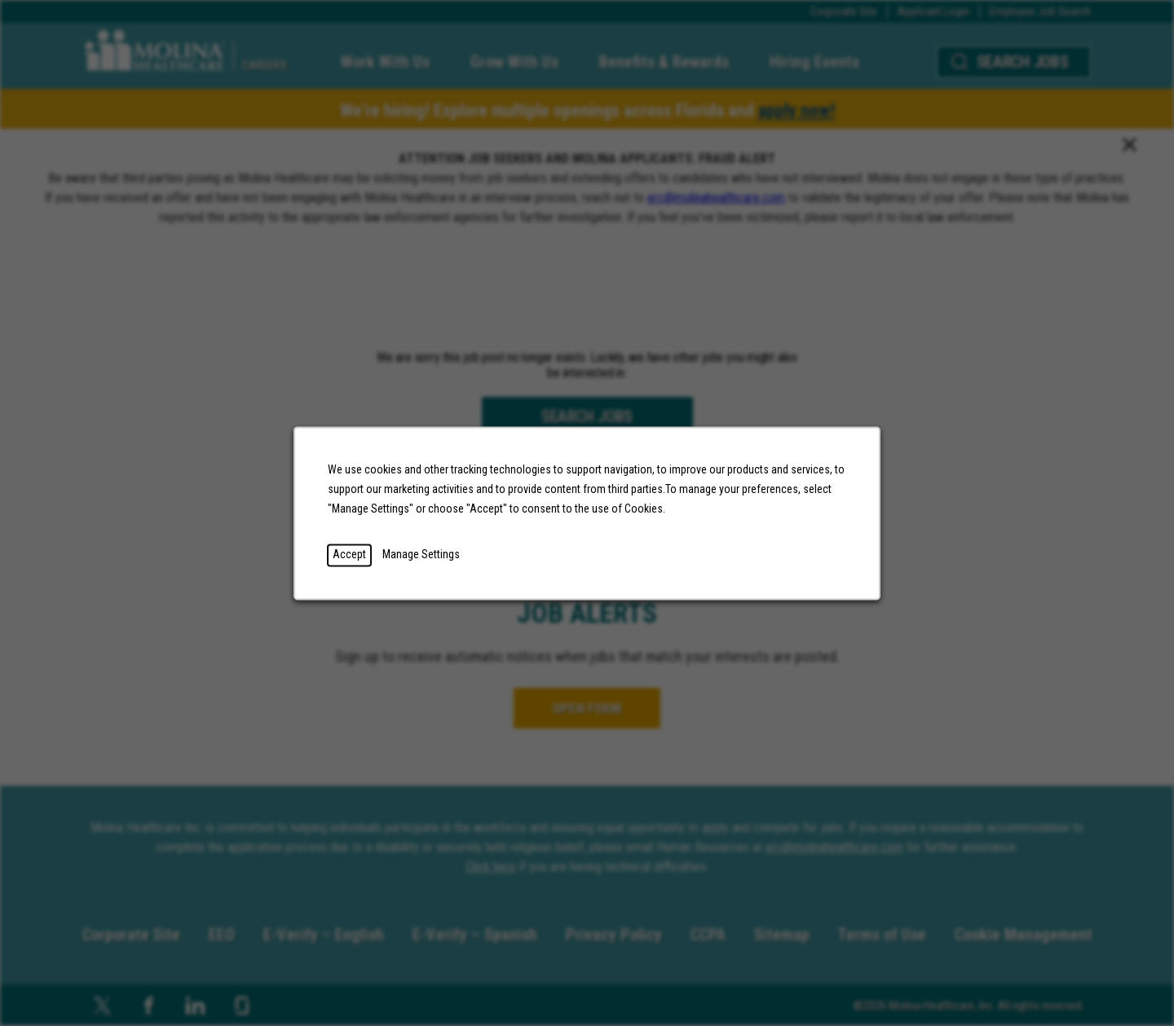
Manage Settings (428, 560)
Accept (359, 560)
